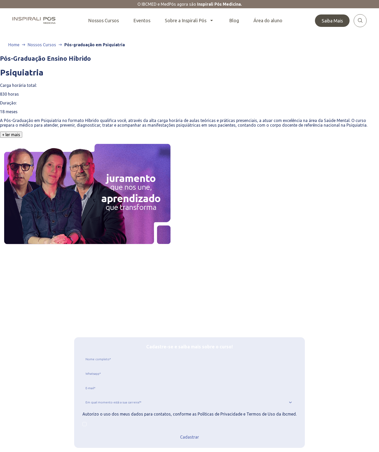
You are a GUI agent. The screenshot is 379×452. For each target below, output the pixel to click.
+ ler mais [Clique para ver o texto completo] (11, 134)
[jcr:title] (189, 359)
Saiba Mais (332, 20)
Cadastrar (189, 437)
